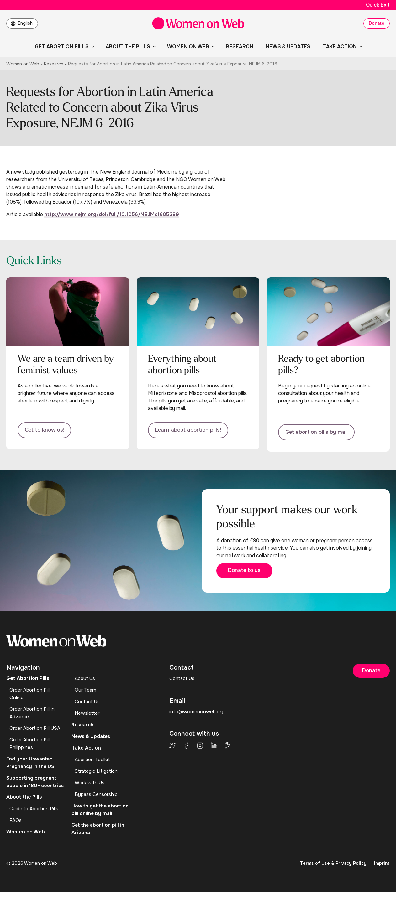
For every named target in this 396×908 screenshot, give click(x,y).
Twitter (172, 748)
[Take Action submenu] (359, 46)
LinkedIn (214, 748)
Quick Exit (378, 5)
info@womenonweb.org (197, 714)
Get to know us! (46, 431)
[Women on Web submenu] (212, 46)
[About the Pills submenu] (153, 46)
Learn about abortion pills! (191, 431)
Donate (376, 23)
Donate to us (249, 572)
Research (53, 64)
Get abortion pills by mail (319, 431)
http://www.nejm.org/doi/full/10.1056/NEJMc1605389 (111, 214)
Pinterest (227, 748)
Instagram (200, 748)
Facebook (186, 748)
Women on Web (22, 64)
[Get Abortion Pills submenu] (91, 46)
